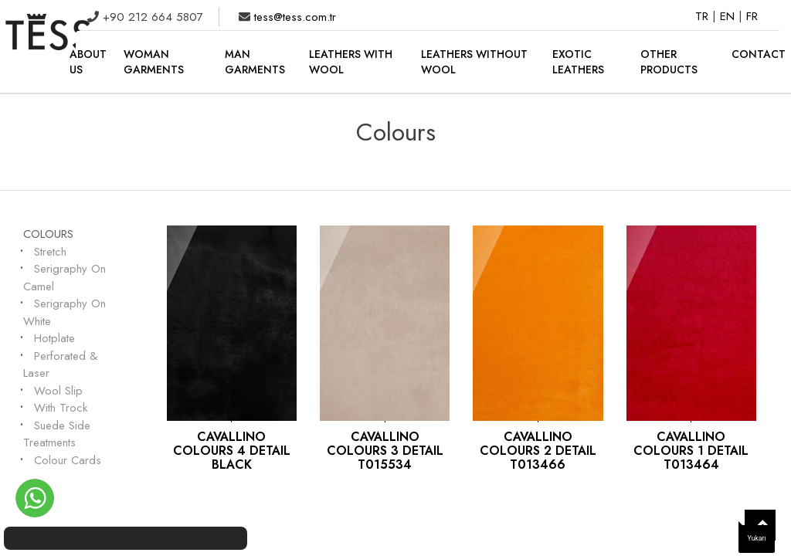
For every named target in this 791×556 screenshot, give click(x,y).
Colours (48, 233)
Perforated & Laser (60, 365)
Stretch (50, 251)
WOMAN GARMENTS (154, 61)
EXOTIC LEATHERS (578, 61)
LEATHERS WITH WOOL (350, 61)
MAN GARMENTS (255, 61)
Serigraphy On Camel (64, 277)
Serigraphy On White (64, 312)
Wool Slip (58, 390)
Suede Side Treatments (56, 434)
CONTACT (759, 54)
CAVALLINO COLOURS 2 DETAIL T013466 (538, 450)
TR (703, 16)
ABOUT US (88, 61)
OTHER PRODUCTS (669, 61)
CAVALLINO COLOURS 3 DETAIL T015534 (385, 450)
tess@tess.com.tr (293, 16)
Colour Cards (67, 460)
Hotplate (54, 338)
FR (752, 16)
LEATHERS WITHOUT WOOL (474, 61)
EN (729, 16)
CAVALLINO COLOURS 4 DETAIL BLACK (231, 450)
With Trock (60, 407)
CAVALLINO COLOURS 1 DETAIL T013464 (691, 450)
